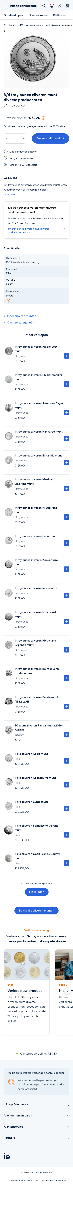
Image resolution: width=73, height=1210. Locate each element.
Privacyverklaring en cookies (51, 1180)
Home (9, 25)
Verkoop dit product (50, 138)
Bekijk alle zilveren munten (36, 910)
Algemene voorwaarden (19, 1180)
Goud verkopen (13, 15)
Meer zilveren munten (20, 316)
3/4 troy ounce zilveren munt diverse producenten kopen (36, 230)
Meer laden (36, 892)
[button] (67, 991)
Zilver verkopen (38, 15)
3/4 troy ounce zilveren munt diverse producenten (46, 25)
